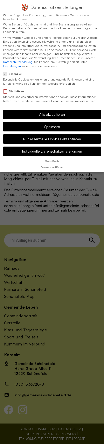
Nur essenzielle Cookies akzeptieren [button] (52, 134)
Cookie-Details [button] (52, 156)
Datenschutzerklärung (18, 57)
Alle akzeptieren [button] (52, 110)
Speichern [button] (52, 122)
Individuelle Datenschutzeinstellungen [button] (52, 146)
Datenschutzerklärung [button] (52, 162)
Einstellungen (12, 62)
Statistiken (15, 87)
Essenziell (14, 70)
